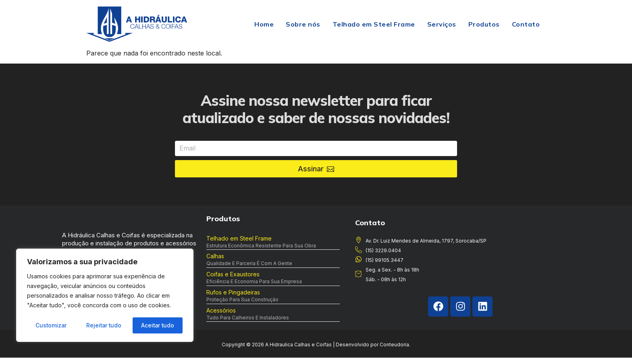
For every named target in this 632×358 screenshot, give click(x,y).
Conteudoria (394, 345)
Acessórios (221, 310)
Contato (526, 24)
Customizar (51, 325)
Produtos (484, 24)
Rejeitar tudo (103, 325)
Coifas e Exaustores (233, 274)
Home (264, 24)
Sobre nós (303, 24)
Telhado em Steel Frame (374, 24)
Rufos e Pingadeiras (233, 292)
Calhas (215, 256)
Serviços (441, 24)
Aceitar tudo (158, 325)
